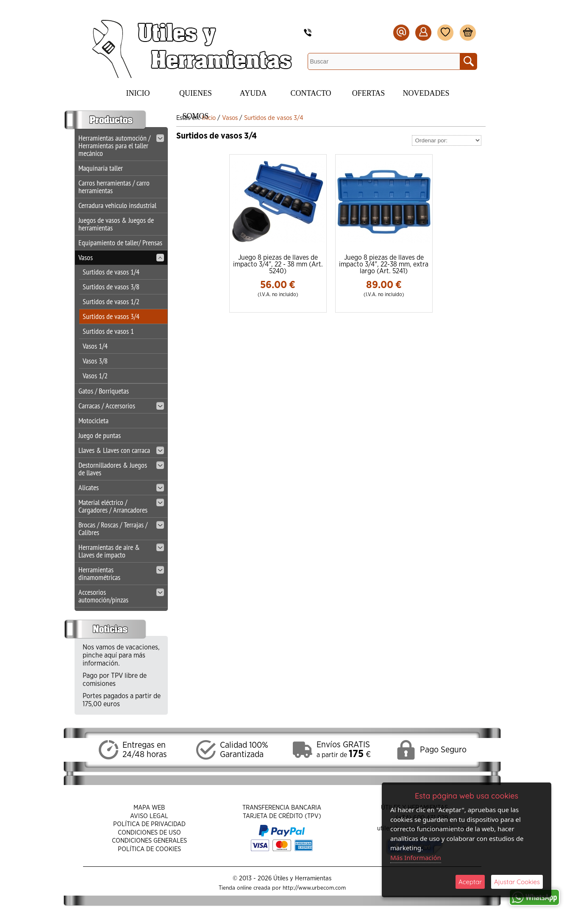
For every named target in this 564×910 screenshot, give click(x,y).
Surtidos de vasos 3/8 (111, 286)
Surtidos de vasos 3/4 (111, 316)
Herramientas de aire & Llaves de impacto (121, 551)
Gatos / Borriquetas (103, 391)
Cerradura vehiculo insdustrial (117, 205)
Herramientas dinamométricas (121, 573)
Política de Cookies (149, 849)
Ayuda (253, 93)
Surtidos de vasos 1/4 (111, 272)
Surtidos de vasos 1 (108, 331)
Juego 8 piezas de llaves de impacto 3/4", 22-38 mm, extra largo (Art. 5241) (383, 264)
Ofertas (368, 93)
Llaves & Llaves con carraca (121, 450)
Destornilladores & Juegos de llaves (121, 468)
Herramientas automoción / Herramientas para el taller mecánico (121, 145)
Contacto (310, 93)
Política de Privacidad (149, 824)
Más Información (415, 857)
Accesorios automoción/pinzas (121, 596)
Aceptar (470, 882)
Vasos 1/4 (95, 346)
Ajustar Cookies (517, 882)
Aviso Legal (149, 816)
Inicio (138, 93)
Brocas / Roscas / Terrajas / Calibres (121, 528)
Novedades (426, 93)
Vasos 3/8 (95, 361)
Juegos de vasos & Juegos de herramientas (116, 224)
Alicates (121, 487)
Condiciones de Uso (149, 833)
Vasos (121, 257)
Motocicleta (93, 420)
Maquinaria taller (100, 168)
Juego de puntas (99, 435)
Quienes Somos (195, 97)
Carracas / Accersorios (121, 406)
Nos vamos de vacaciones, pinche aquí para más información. (121, 655)
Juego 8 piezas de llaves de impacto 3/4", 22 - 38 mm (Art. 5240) (278, 264)
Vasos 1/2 (95, 375)
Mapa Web (149, 808)
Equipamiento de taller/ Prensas (120, 242)
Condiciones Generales (149, 841)
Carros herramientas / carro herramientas (114, 186)
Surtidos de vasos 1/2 (111, 301)
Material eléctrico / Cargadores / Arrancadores (121, 506)
